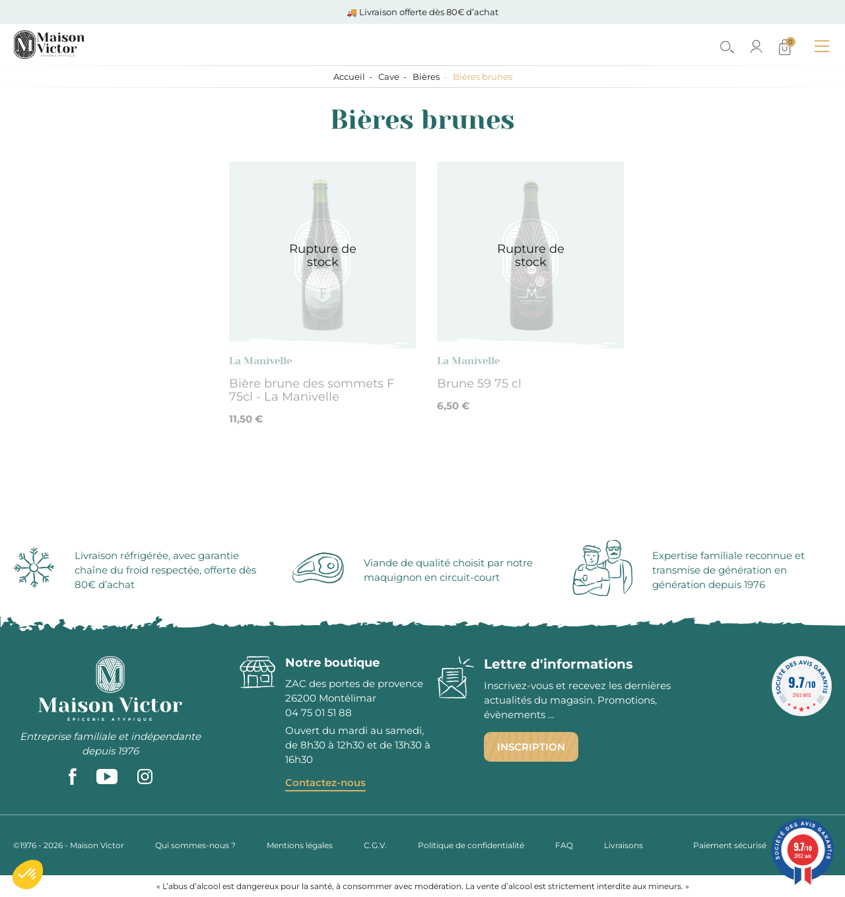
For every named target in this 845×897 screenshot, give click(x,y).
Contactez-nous (325, 782)
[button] (28, 874)
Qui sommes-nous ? (195, 845)
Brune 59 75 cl (479, 383)
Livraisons (623, 845)
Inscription (531, 747)
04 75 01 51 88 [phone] (318, 712)
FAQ (564, 845)
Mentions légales (300, 845)
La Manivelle (260, 361)
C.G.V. (375, 845)
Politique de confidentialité (471, 845)
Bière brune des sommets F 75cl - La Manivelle (311, 390)
